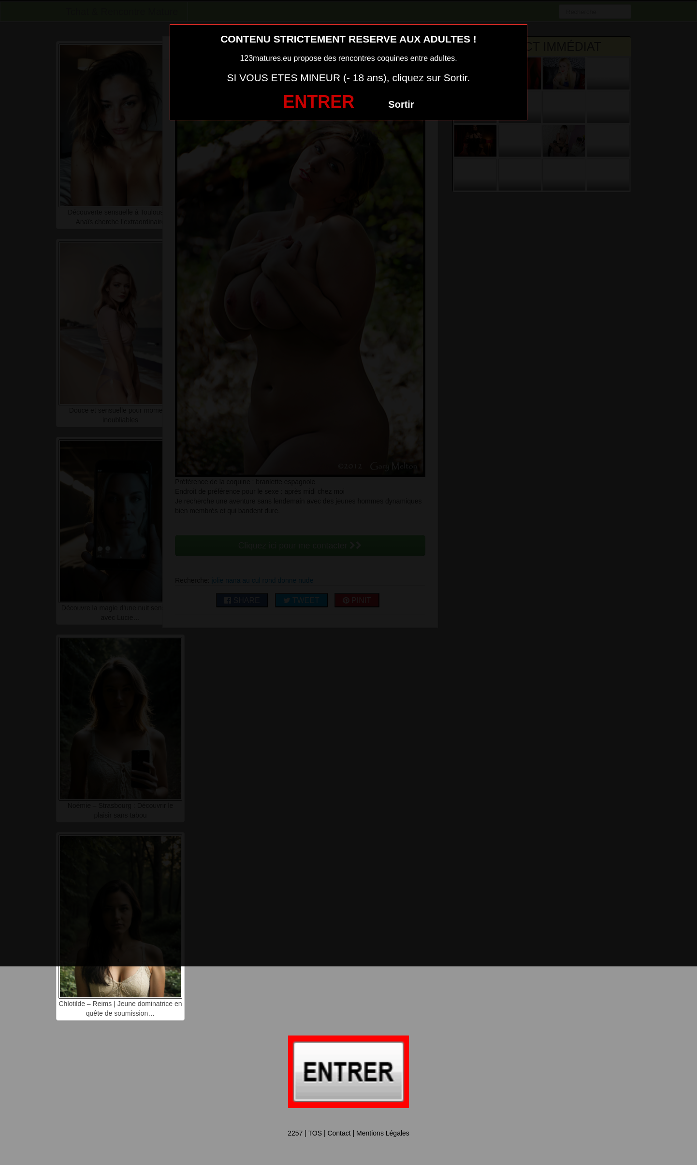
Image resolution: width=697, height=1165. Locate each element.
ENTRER (318, 102)
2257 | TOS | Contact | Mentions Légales (348, 1133)
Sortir (401, 104)
